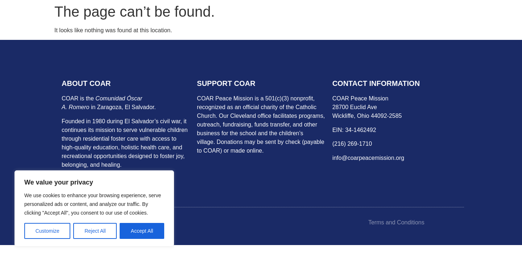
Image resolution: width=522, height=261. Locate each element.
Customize (47, 231)
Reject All (94, 231)
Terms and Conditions (396, 222)
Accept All (142, 231)
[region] (94, 208)
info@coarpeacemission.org (368, 158)
